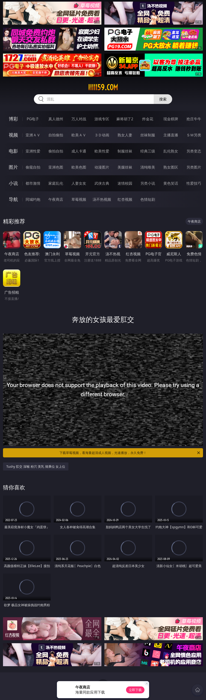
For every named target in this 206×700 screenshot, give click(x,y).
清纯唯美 (147, 167)
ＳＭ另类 (193, 135)
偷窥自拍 (33, 167)
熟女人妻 (125, 135)
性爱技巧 (193, 183)
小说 (13, 183)
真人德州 (55, 118)
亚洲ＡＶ (33, 135)
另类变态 (193, 151)
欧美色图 (78, 167)
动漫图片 (101, 167)
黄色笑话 (170, 183)
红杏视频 (125, 199)
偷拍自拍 (55, 151)
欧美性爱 (101, 151)
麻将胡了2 (124, 118)
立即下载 (135, 690)
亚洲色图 (55, 167)
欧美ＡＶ (78, 135)
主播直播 (170, 135)
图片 (13, 167)
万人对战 (78, 118)
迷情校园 (125, 183)
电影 (13, 151)
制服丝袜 (125, 151)
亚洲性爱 (33, 151)
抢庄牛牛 (193, 118)
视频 (13, 135)
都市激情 (33, 183)
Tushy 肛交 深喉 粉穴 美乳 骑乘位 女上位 (35, 466)
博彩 (13, 119)
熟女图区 (170, 167)
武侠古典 (101, 183)
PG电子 (33, 118)
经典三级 (147, 151)
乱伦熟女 (170, 151)
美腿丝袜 (125, 167)
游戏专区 (101, 118)
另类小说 (147, 183)
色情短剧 (147, 199)
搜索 (163, 99)
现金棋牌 (170, 118)
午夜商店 (55, 199)
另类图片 (193, 167)
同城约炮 (33, 199)
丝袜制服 (147, 135)
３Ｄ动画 (101, 135)
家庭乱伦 (55, 183)
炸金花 (147, 118)
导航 (13, 199)
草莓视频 (78, 199)
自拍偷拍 (55, 135)
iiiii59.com (103, 87)
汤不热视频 (102, 199)
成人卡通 (78, 151)
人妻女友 (78, 183)
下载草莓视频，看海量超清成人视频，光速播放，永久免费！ (130, 453)
